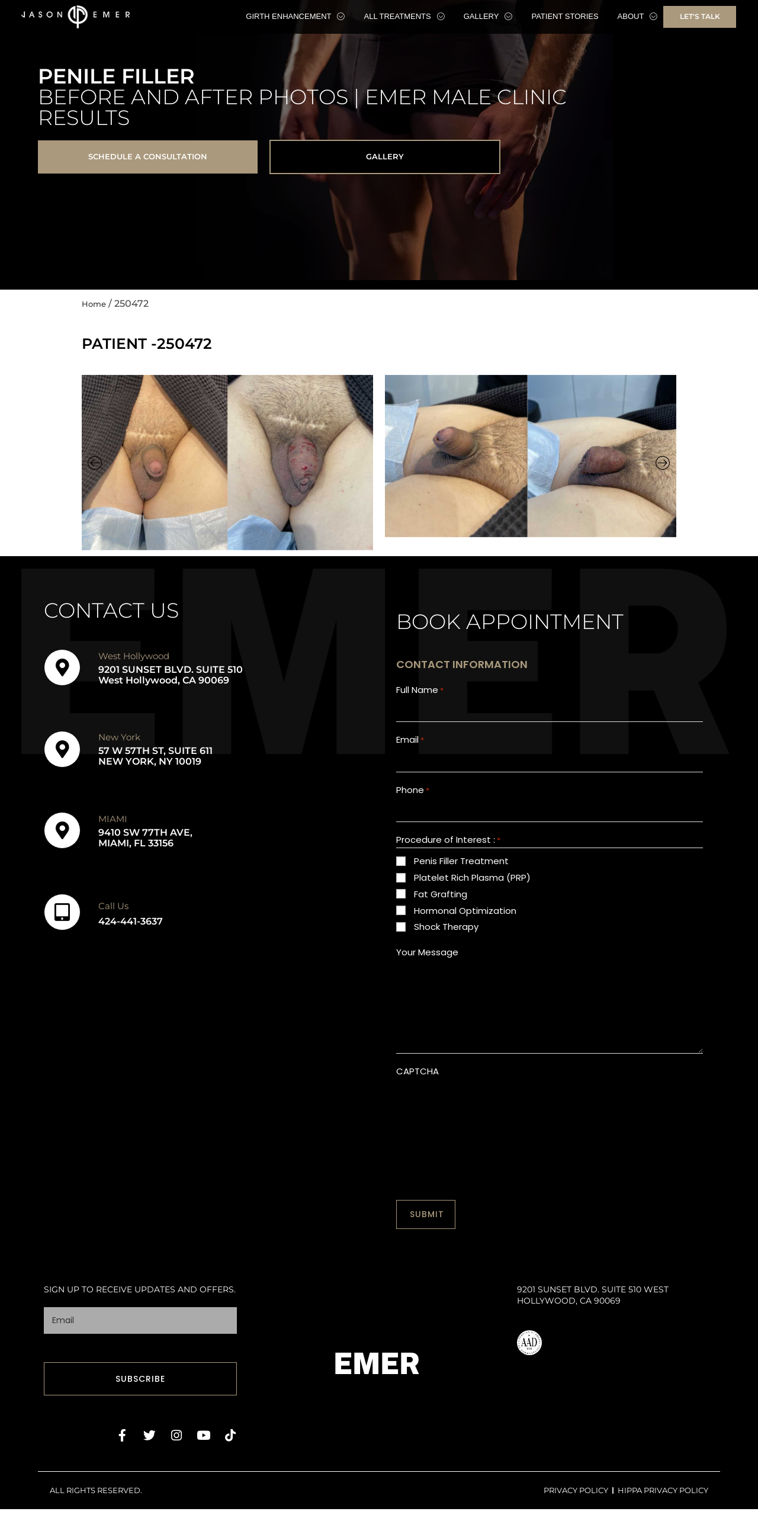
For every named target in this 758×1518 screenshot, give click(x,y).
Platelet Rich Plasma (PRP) (472, 894)
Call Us (113, 910)
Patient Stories (564, 16)
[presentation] (486, 1123)
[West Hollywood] (62, 672)
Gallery (488, 17)
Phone (412, 803)
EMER (376, 1374)
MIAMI (112, 823)
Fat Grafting (440, 910)
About (638, 17)
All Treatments (404, 17)
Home (96, 307)
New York (119, 741)
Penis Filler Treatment (461, 877)
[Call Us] (62, 916)
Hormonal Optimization (465, 927)
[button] (95, 467)
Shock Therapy (446, 943)
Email (410, 749)
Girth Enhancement (295, 17)
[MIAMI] (62, 835)
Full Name (420, 695)
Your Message (427, 968)
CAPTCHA (417, 1087)
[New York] (62, 753)
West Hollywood (133, 660)
